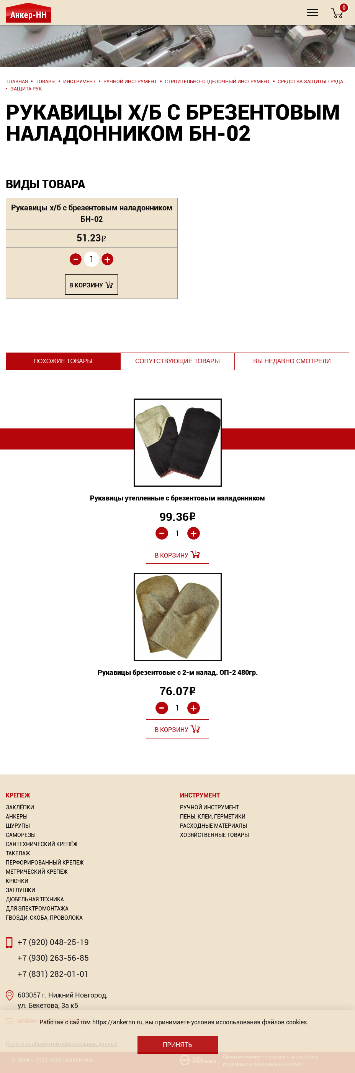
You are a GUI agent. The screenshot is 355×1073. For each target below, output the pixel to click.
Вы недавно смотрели (291, 361)
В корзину (86, 285)
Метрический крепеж (37, 872)
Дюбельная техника (35, 899)
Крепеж (18, 795)
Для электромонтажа (37, 909)
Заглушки (20, 890)
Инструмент (200, 795)
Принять (177, 1045)
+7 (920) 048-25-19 (53, 942)
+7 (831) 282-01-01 (53, 974)
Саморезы (21, 835)
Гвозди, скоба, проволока (44, 918)
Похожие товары (62, 361)
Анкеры (17, 817)
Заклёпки (20, 807)
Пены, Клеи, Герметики (212, 817)
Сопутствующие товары (177, 361)
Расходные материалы (213, 826)
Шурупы (18, 826)
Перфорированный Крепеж (45, 863)
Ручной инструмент (209, 807)
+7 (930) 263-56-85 (53, 958)
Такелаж (18, 853)
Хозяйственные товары (214, 835)
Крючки (17, 881)
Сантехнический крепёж (42, 844)
